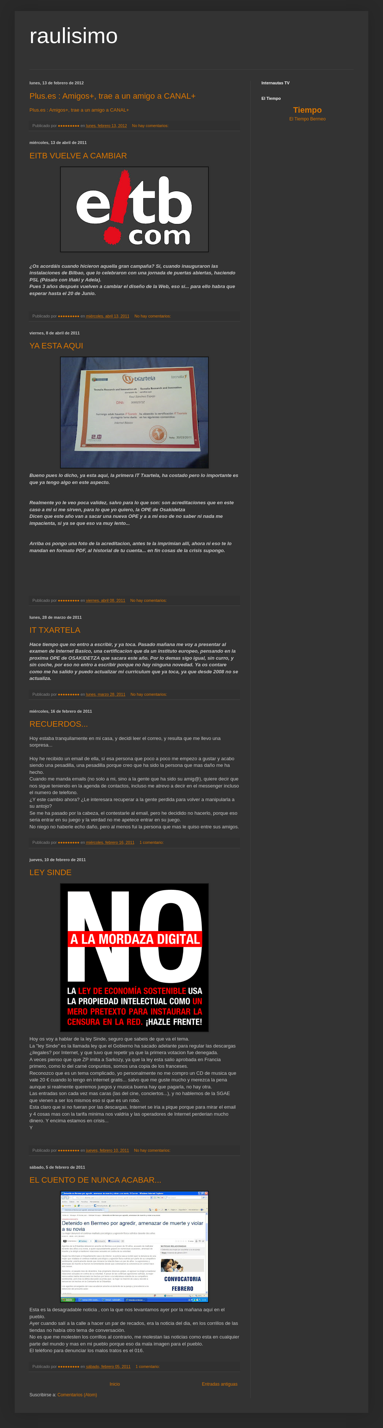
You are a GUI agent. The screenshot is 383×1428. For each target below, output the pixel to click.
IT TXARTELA (54, 630)
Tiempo (307, 110)
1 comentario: (152, 842)
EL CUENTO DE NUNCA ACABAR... (95, 1180)
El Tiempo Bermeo (307, 119)
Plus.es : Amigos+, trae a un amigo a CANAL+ (112, 96)
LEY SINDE (50, 872)
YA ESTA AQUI (56, 345)
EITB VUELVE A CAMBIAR (78, 155)
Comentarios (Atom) (77, 1394)
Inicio (115, 1384)
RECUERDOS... (58, 724)
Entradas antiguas (220, 1384)
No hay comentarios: (151, 125)
